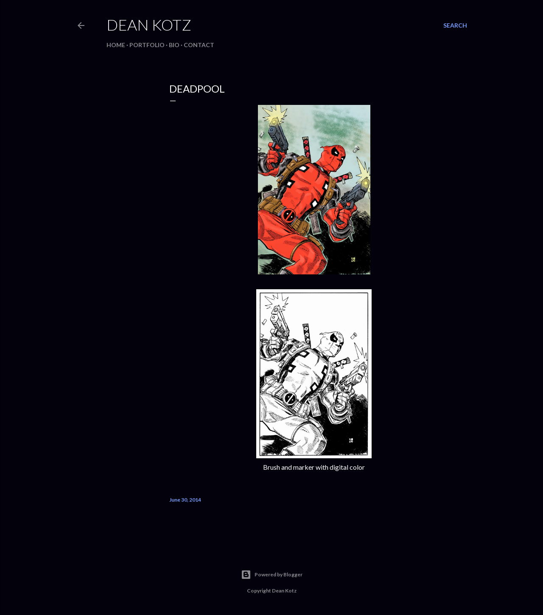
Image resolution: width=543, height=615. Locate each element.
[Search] (455, 25)
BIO (174, 44)
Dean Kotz (148, 24)
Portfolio (147, 44)
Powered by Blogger (271, 575)
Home (115, 44)
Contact (199, 44)
